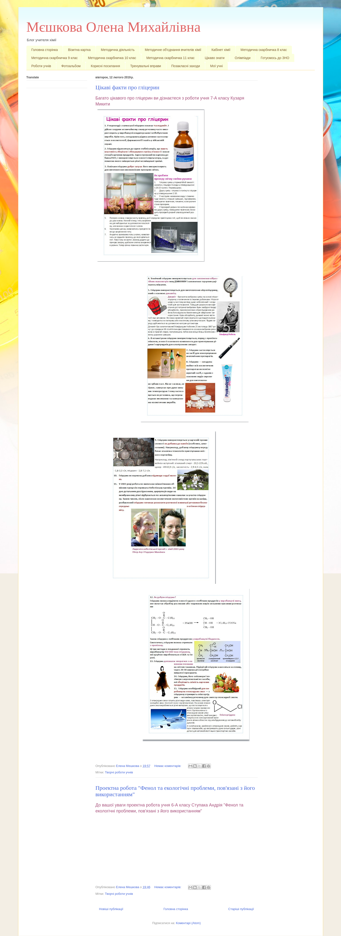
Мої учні (216, 66)
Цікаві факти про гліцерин (127, 87)
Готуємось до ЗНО (275, 58)
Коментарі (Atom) (188, 923)
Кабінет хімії (220, 50)
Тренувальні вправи (145, 66)
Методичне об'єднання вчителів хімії (173, 50)
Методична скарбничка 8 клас (264, 50)
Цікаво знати (214, 58)
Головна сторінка (44, 50)
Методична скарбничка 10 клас (112, 58)
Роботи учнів (41, 66)
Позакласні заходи (185, 66)
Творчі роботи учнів (119, 772)
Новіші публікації (111, 909)
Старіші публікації (241, 909)
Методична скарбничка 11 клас (170, 58)
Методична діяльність (117, 50)
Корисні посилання (105, 66)
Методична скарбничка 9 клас (54, 58)
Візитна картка (79, 50)
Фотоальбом (71, 66)
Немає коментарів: (168, 766)
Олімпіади (242, 58)
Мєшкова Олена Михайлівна (113, 27)
